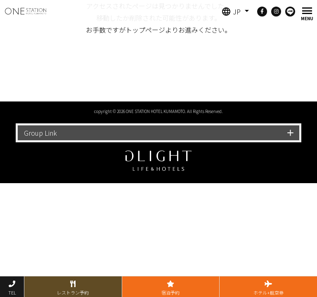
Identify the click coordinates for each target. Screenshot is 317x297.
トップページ (145, 30)
